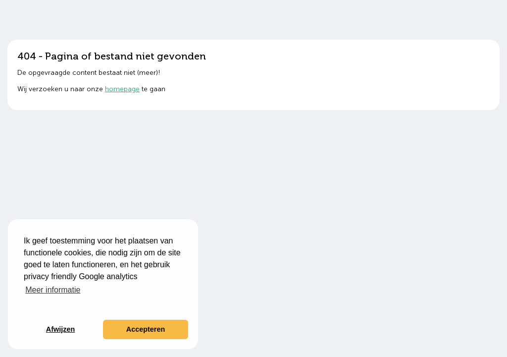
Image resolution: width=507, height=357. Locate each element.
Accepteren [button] (145, 329)
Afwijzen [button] (60, 329)
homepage (122, 89)
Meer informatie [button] (52, 290)
